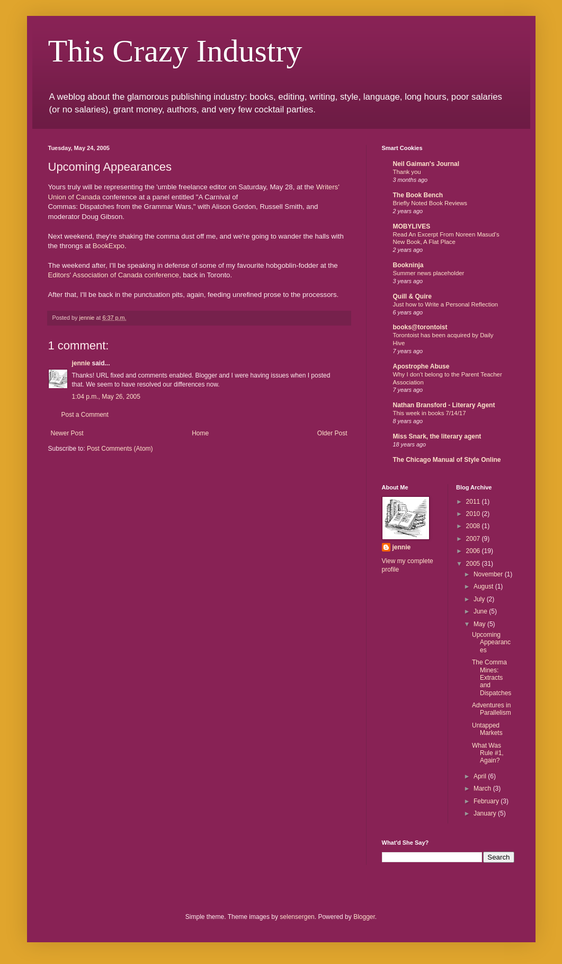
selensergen (297, 917)
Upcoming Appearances (491, 642)
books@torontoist (420, 327)
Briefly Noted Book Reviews (430, 203)
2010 (474, 514)
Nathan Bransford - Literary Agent (444, 405)
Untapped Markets (487, 729)
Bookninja (408, 265)
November (489, 574)
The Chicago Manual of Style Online (447, 459)
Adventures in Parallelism (491, 709)
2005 (474, 563)
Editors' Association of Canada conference (113, 275)
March (483, 788)
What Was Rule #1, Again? (488, 753)
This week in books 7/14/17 (429, 413)
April (481, 776)
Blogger (364, 917)
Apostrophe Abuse (421, 366)
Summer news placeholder (429, 273)
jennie (81, 363)
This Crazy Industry (175, 50)
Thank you (407, 172)
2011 (474, 501)
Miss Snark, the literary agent (437, 436)
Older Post (332, 433)
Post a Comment (85, 414)
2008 (474, 526)
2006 (474, 551)
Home (200, 433)
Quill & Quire (412, 296)
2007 (474, 538)
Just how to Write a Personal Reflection (445, 304)
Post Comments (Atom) (120, 448)
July (480, 599)
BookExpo (108, 246)
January (486, 813)
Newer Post (67, 433)
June (481, 611)
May (480, 624)
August (484, 586)
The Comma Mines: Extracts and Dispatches (491, 678)
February (487, 801)
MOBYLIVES (412, 226)
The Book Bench (418, 195)
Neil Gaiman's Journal (426, 164)
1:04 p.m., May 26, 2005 (106, 396)
